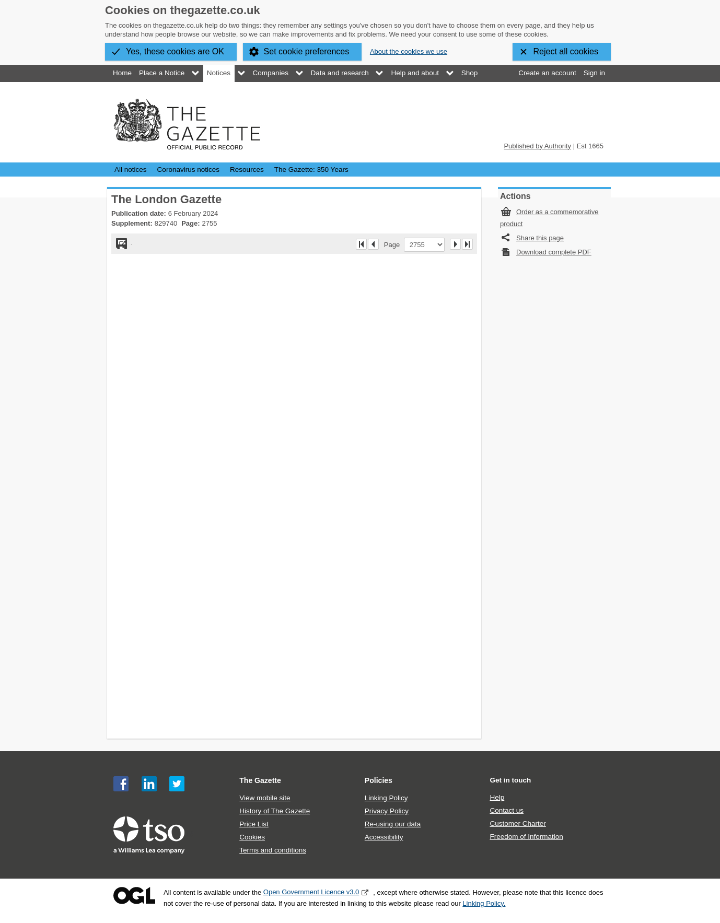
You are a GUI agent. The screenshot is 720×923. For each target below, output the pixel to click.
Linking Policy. (483, 903)
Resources (247, 169)
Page (394, 244)
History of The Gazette (274, 811)
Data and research (340, 73)
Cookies (252, 837)
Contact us (507, 810)
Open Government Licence (134, 895)
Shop (469, 73)
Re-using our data (393, 824)
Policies (378, 780)
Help (497, 797)
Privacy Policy (387, 811)
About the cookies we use (408, 51)
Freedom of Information (526, 836)
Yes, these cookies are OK (175, 51)
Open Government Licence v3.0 (311, 892)
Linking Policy (386, 798)
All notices (130, 169)
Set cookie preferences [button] (307, 51)
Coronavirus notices (188, 169)
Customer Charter (517, 823)
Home (122, 73)
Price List (254, 824)
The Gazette (260, 780)
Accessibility (384, 837)
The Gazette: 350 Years (311, 169)
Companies (270, 73)
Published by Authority (537, 146)
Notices (218, 73)
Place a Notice (161, 73)
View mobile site (264, 798)
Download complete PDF (553, 252)
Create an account (547, 73)
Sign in (594, 73)
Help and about (415, 73)
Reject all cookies (566, 51)
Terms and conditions (272, 850)
